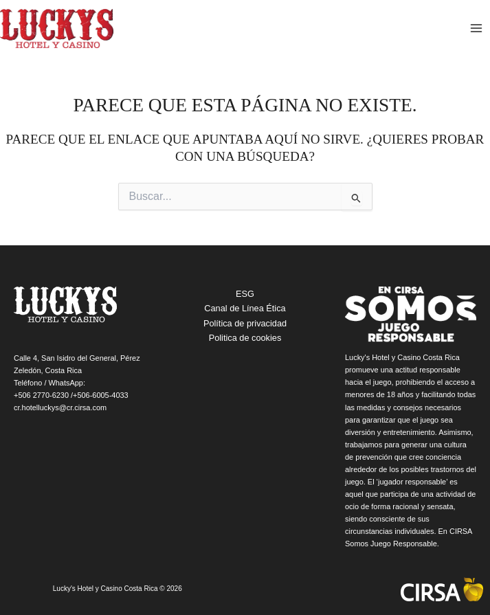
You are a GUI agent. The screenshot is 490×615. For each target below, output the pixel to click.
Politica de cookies (245, 338)
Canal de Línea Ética (244, 308)
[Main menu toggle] (476, 28)
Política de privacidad (245, 323)
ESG (245, 294)
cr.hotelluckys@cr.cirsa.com (60, 407)
